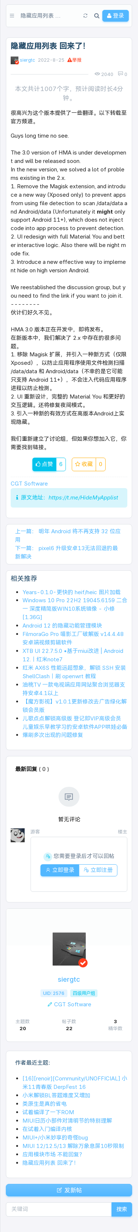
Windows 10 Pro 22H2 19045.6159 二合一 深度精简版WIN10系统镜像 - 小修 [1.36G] (74, 609)
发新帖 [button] (69, 1190)
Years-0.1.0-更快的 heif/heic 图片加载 (71, 592)
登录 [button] (115, 15)
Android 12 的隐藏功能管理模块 (62, 625)
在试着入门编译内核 (47, 1129)
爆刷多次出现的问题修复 (52, 734)
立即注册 (98, 869)
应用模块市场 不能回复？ (53, 1154)
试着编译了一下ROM (48, 1112)
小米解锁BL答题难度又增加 (56, 1095)
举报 (74, 60)
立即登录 (59, 869)
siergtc (27, 60)
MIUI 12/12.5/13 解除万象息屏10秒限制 (73, 1145)
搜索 (121, 1209)
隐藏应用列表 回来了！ (50, 1162)
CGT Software (29, 483)
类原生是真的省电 (44, 1103)
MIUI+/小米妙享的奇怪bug (55, 1137)
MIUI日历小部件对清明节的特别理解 (67, 1120)
